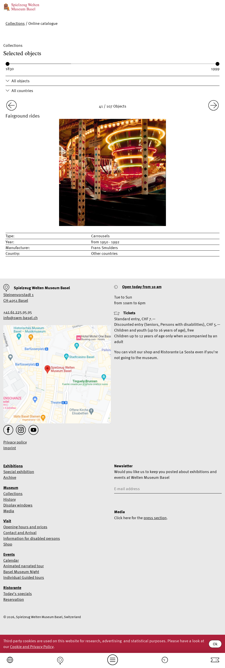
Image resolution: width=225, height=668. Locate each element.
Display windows (18, 505)
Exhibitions (13, 466)
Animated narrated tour (23, 566)
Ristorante (12, 587)
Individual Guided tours (23, 577)
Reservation (13, 599)
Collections (15, 23)
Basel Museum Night (21, 571)
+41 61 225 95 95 (17, 312)
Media (8, 511)
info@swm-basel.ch (20, 317)
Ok (215, 644)
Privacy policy (15, 442)
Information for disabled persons (31, 538)
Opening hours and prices (25, 527)
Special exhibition (18, 471)
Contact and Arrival (20, 532)
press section (155, 517)
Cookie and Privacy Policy (32, 646)
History (9, 499)
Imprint (9, 448)
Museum (10, 487)
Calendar (11, 560)
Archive (9, 477)
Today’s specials (17, 593)
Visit (7, 521)
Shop (7, 544)
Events (9, 554)
